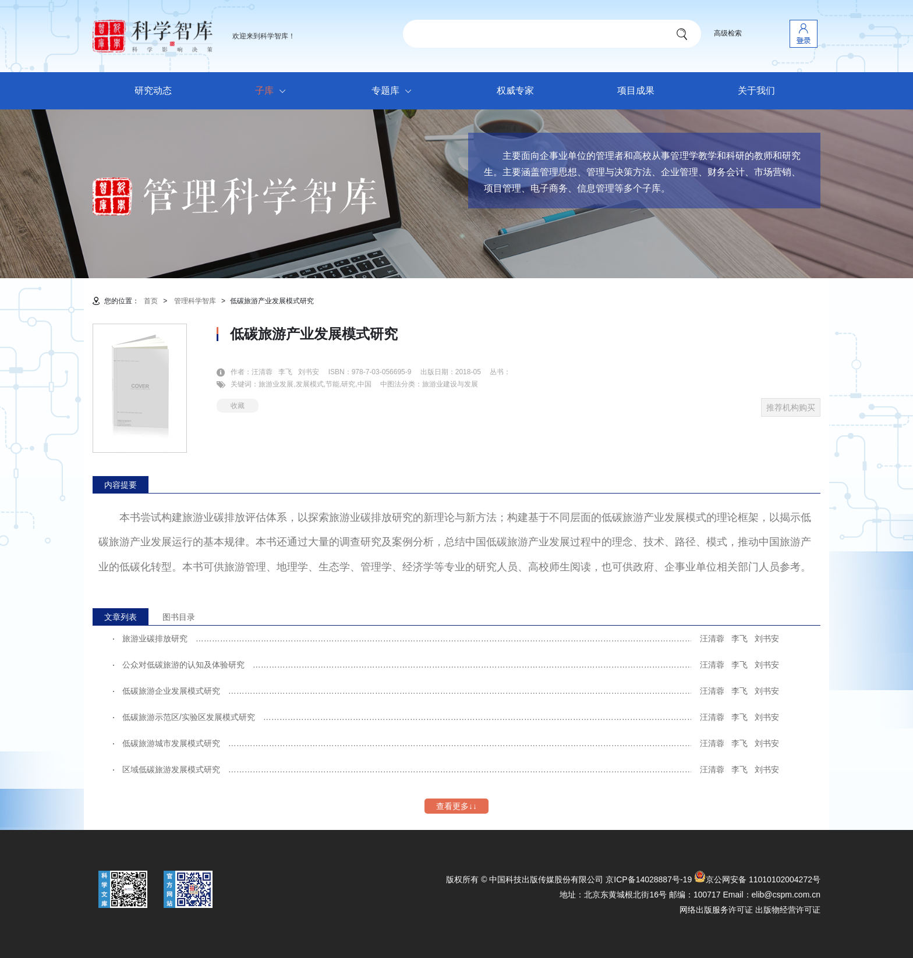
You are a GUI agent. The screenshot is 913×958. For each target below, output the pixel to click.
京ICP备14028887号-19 (649, 879)
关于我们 (756, 90)
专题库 (394, 91)
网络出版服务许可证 (716, 909)
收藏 (238, 406)
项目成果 (635, 90)
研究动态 (153, 90)
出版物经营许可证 (787, 909)
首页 (151, 301)
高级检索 (728, 33)
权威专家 (515, 90)
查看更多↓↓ (456, 806)
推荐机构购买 (790, 407)
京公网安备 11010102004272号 (757, 879)
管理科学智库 (195, 301)
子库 (273, 91)
